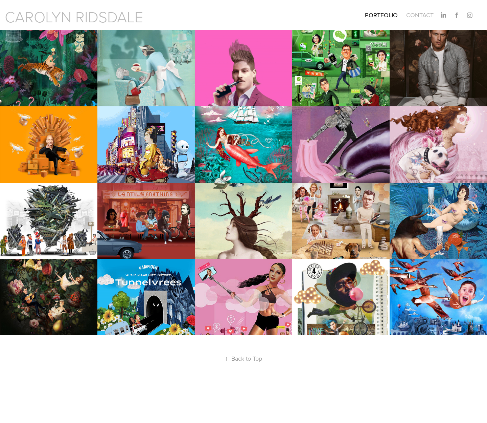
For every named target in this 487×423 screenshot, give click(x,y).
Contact (420, 15)
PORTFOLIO (381, 15)
